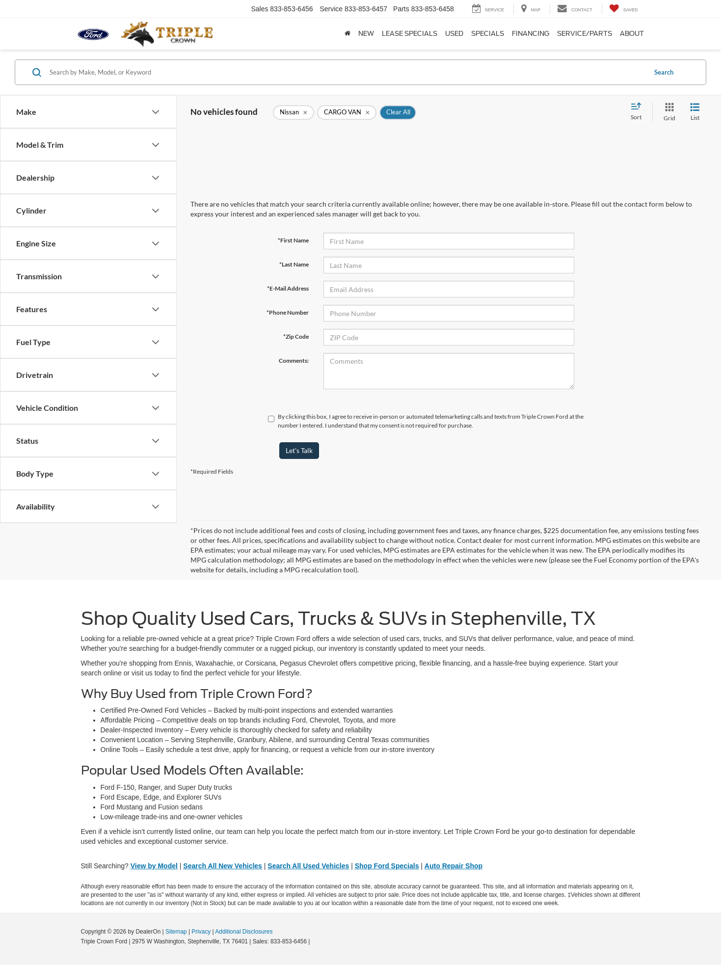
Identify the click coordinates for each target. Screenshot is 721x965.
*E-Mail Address (288, 288)
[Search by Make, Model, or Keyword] (346, 72)
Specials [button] (487, 33)
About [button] (632, 33)
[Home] (347, 34)
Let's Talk (299, 450)
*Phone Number (288, 312)
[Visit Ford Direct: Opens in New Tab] (314, 941)
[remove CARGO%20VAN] (346, 112)
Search (663, 72)
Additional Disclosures (243, 931)
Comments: (294, 360)
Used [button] (454, 33)
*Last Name (294, 264)
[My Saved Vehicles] (623, 9)
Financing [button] (530, 33)
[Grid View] (667, 112)
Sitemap (176, 931)
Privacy (201, 931)
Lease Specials (409, 33)
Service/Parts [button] (584, 33)
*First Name (293, 240)
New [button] (366, 33)
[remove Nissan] (293, 112)
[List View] (695, 112)
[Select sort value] (639, 112)
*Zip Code (296, 336)
